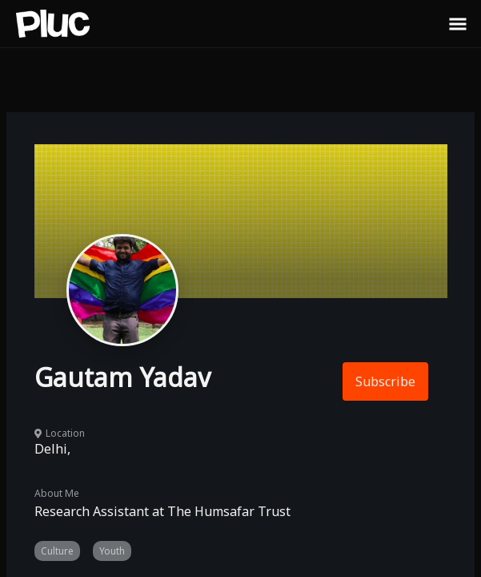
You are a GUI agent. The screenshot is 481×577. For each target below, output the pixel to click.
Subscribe (385, 381)
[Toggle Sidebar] (457, 23)
